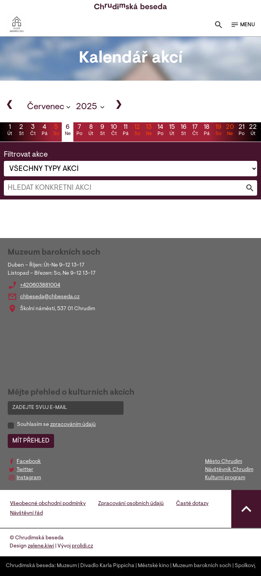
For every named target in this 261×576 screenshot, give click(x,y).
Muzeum (67, 566)
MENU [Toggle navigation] (242, 24)
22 (253, 130)
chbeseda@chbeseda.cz (50, 297)
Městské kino (153, 566)
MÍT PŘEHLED (30, 441)
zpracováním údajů (73, 424)
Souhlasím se (56, 424)
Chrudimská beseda (30, 566)
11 (125, 130)
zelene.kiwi (41, 546)
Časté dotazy (192, 504)
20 (230, 130)
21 (241, 130)
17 (195, 130)
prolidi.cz (82, 546)
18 (206, 130)
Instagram (29, 478)
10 (114, 130)
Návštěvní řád (26, 513)
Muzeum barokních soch (202, 566)
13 (148, 130)
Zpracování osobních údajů (131, 504)
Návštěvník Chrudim (229, 470)
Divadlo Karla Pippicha (107, 566)
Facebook (29, 462)
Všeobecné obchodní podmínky (48, 504)
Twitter (25, 470)
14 (160, 130)
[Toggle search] (218, 26)
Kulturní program (225, 478)
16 (183, 130)
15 (172, 130)
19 (218, 130)
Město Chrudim (223, 462)
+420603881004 (40, 285)
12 (137, 130)
